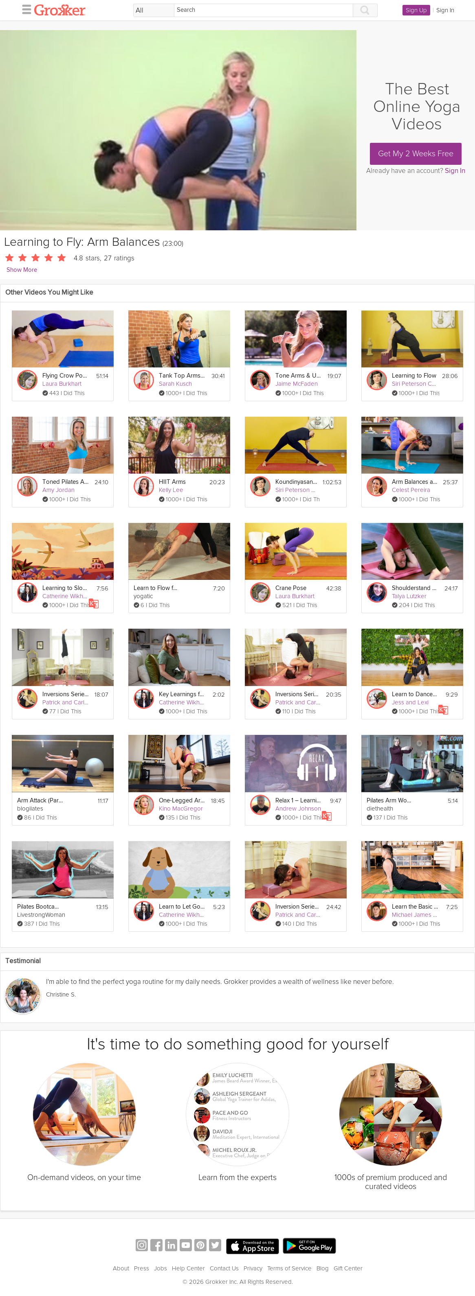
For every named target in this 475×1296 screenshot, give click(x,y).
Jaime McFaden (296, 383)
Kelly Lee (171, 490)
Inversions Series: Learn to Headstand (298, 694)
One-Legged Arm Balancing (182, 801)
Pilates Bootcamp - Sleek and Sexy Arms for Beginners (40, 907)
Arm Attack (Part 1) (40, 801)
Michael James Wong (420, 914)
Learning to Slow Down (65, 588)
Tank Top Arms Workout (182, 376)
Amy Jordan (58, 490)
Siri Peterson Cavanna (421, 383)
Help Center (188, 1268)
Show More (22, 270)
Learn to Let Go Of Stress (182, 907)
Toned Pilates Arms (65, 482)
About (121, 1268)
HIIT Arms (172, 482)
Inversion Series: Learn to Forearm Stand (298, 907)
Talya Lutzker (409, 596)
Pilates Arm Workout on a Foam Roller (390, 801)
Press (141, 1268)
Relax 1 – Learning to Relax (298, 801)
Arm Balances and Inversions (415, 482)
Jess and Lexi (410, 702)
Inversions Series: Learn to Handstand (65, 694)
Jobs (160, 1268)
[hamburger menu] (24, 9)
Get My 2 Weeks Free (415, 154)
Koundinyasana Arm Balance (296, 482)
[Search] (263, 10)
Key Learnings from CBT (182, 694)
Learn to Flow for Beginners (157, 588)
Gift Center (348, 1268)
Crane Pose (290, 588)
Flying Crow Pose (65, 376)
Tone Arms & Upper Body (298, 376)
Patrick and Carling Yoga (75, 702)
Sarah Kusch (175, 383)
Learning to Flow (414, 376)
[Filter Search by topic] (154, 10)
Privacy (253, 1268)
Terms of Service (289, 1268)
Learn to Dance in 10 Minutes (415, 694)
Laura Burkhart (61, 383)
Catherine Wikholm (67, 596)
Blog (323, 1268)
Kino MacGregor (181, 808)
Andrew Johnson (298, 808)
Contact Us (224, 1268)
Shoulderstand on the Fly (415, 588)
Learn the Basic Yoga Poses (415, 907)
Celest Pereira (411, 490)
